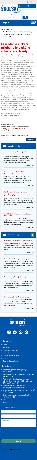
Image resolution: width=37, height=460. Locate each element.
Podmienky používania (10, 350)
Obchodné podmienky (10, 361)
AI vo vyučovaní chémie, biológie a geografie (18, 259)
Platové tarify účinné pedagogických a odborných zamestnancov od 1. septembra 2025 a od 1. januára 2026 (17, 381)
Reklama (6, 347)
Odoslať (18, 441)
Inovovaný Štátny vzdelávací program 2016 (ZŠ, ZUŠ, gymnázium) (19, 391)
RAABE (5, 402)
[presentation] (16, 431)
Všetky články (7, 353)
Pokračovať (31, 139)
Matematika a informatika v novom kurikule (18, 241)
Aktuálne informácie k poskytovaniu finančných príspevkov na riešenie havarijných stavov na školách (18, 194)
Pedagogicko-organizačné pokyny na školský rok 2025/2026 (18, 375)
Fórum (8, 29)
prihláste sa (19, 128)
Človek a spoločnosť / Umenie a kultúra (16, 297)
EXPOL (5, 400)
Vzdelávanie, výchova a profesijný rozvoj (16, 32)
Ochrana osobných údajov (11, 356)
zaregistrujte (5, 130)
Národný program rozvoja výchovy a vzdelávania (15, 371)
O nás (5, 345)
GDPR (5, 358)
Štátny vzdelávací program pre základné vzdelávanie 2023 (16, 396)
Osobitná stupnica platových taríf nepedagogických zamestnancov (14, 387)
